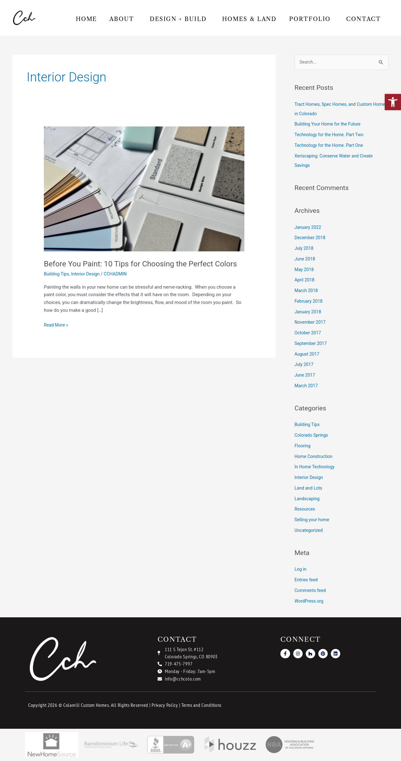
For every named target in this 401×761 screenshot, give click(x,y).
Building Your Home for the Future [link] (329, 124)
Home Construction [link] (314, 457)
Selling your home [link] (313, 520)
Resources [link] (305, 509)
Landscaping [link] (307, 499)
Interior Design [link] (88, 284)
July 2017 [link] (304, 365)
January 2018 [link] (308, 312)
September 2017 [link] (311, 344)
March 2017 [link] (307, 386)
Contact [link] (363, 19)
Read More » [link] (57, 335)
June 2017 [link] (305, 375)
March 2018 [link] (307, 291)
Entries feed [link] (306, 580)
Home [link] (86, 19)
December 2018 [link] (311, 238)
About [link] (123, 19)
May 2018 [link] (304, 270)
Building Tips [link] (57, 284)
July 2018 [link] (304, 249)
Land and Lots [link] (309, 488)
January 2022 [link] (308, 227)
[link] (393, 102)
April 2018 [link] (305, 280)
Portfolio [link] (311, 19)
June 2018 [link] (305, 259)
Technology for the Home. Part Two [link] (331, 135)
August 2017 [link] (307, 354)
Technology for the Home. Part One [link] (331, 146)
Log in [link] (300, 570)
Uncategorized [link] (309, 531)
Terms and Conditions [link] (201, 705)
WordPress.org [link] (309, 601)
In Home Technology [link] (315, 467)
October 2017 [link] (308, 333)
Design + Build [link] (180, 19)
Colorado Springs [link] (312, 436)
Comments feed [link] (311, 591)
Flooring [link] (303, 446)
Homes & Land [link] (249, 19)
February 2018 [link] (309, 302)
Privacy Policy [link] (165, 705)
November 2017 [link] (311, 323)
